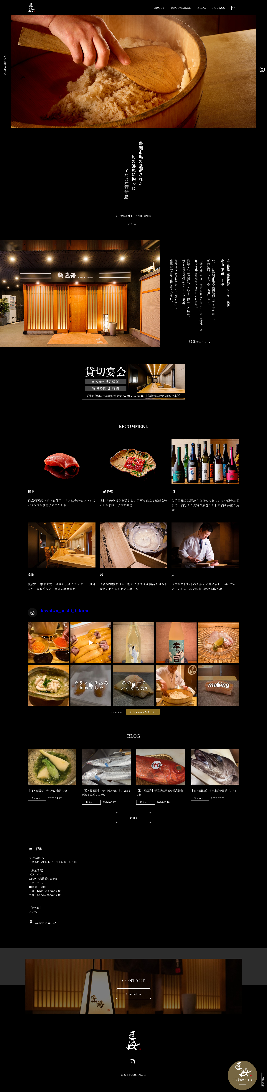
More (133, 817)
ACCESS (218, 7)
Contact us (133, 993)
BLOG (201, 7)
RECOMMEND (181, 7)
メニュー (133, 223)
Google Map (43, 922)
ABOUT (159, 7)
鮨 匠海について (199, 341)
